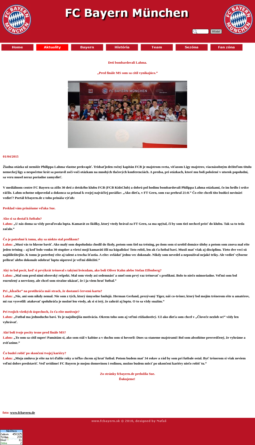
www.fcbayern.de (22, 412)
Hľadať (216, 31)
